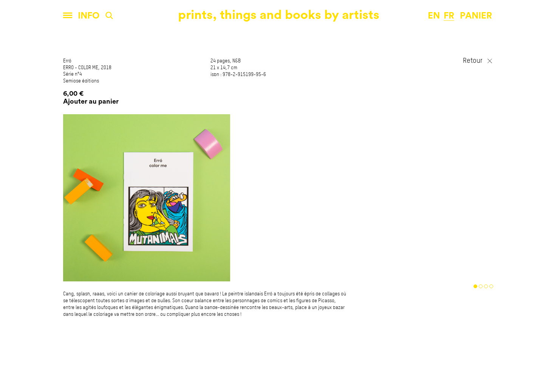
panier (476, 15)
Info (88, 15)
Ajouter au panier (91, 101)
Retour (473, 60)
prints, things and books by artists (278, 14)
